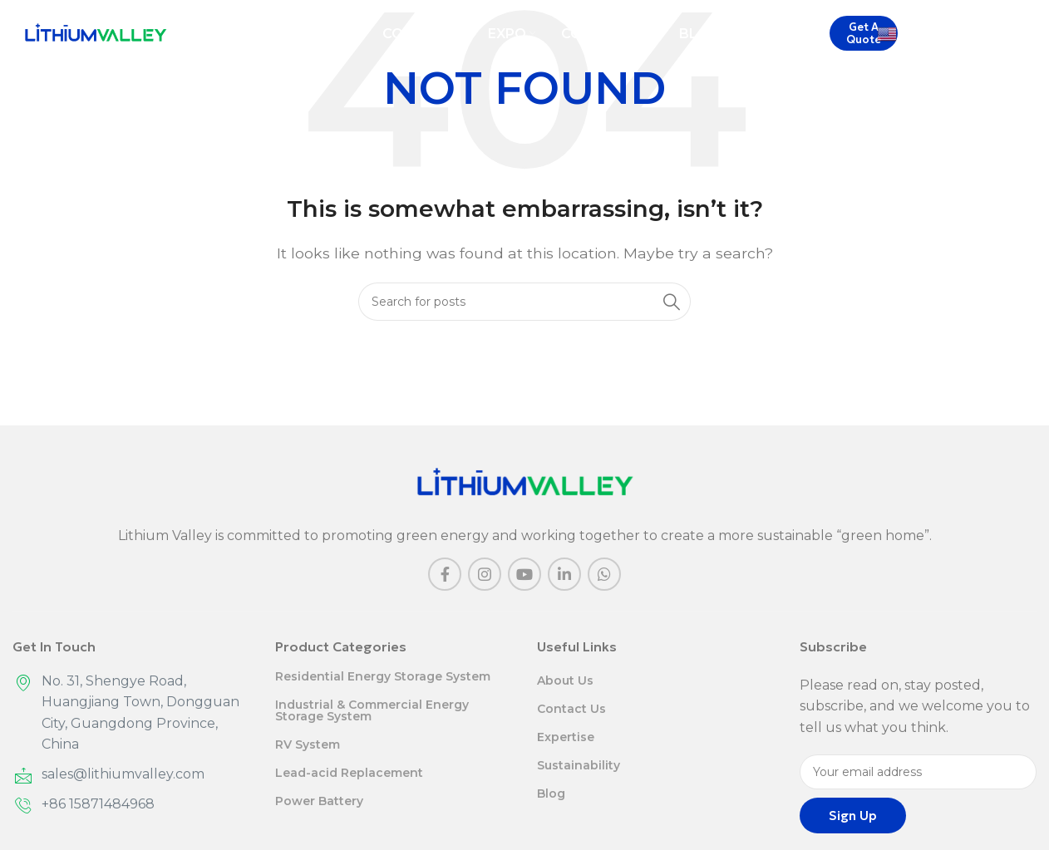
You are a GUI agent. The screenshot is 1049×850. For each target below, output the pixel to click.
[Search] (1028, 34)
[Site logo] (95, 33)
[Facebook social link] (444, 574)
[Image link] (525, 482)
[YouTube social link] (524, 574)
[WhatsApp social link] (604, 574)
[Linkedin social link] (564, 574)
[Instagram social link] (484, 574)
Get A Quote (863, 33)
